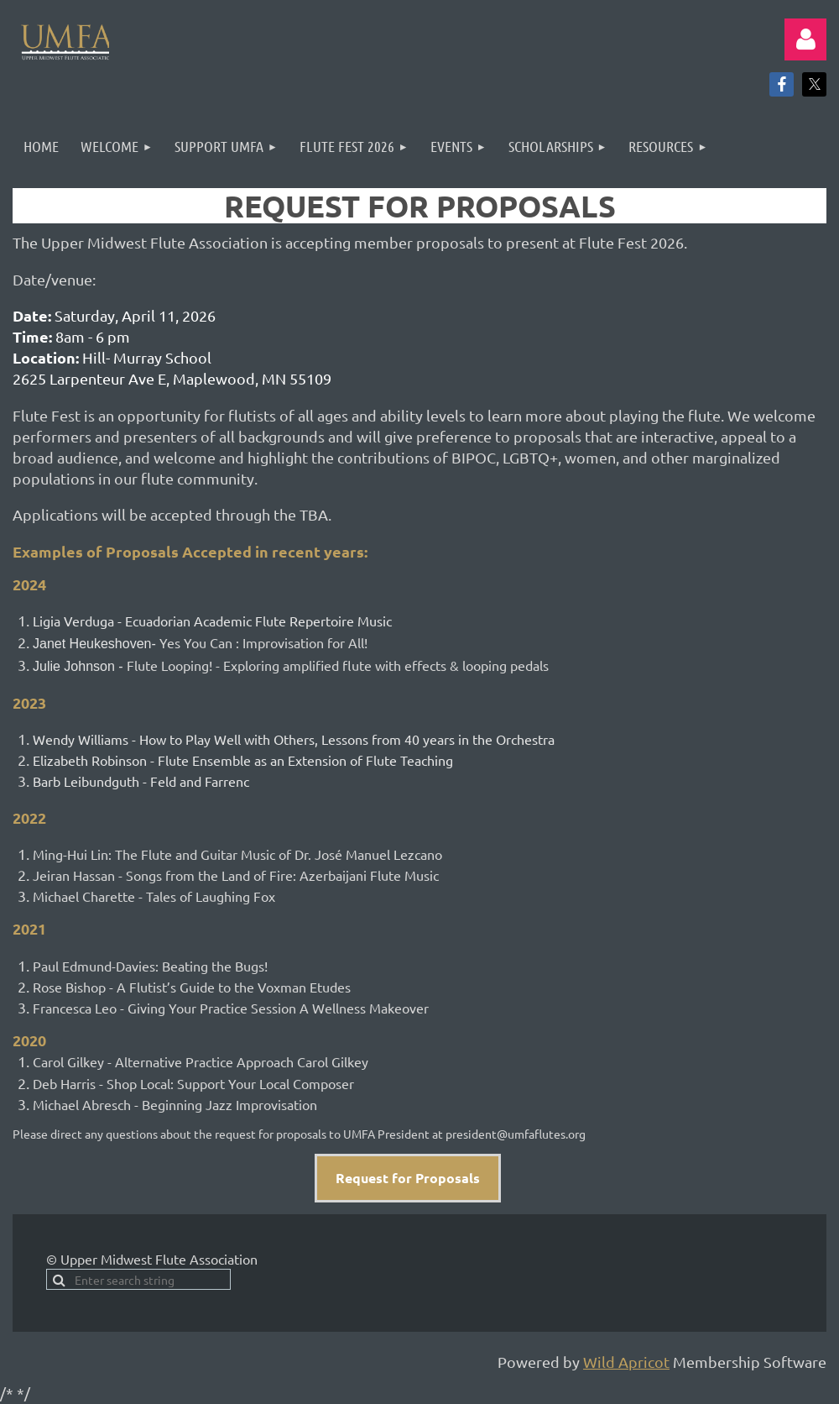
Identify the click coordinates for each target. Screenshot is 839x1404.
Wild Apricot (626, 1361)
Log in (805, 39)
